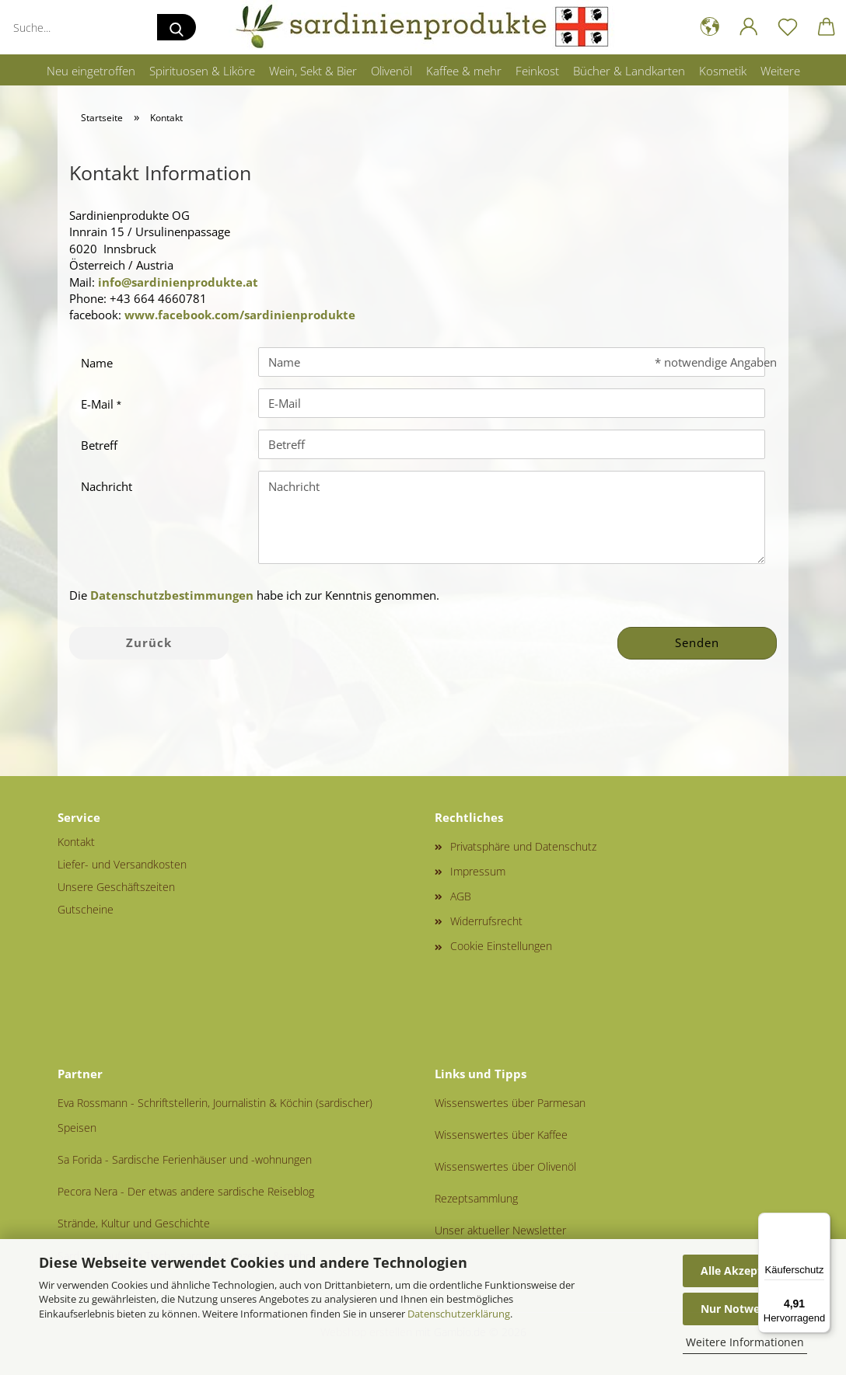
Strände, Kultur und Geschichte (134, 1223)
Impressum (477, 871)
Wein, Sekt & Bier (313, 70)
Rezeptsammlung (476, 1198)
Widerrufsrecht (486, 921)
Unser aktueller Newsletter (500, 1230)
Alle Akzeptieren (745, 1270)
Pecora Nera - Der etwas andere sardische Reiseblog (186, 1191)
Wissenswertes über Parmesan (510, 1102)
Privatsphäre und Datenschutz (523, 846)
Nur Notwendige (745, 1308)
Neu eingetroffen (91, 70)
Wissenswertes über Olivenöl (505, 1166)
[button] (709, 27)
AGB (460, 896)
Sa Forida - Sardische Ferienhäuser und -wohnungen (185, 1159)
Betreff (99, 445)
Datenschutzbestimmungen (171, 595)
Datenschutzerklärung (458, 1314)
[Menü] (821, 1222)
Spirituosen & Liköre (202, 70)
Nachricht (106, 486)
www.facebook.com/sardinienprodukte (239, 314)
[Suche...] (176, 27)
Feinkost (537, 70)
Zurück (149, 642)
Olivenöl (391, 70)
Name (97, 363)
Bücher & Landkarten (629, 70)
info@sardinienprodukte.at (178, 282)
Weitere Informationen (745, 1342)
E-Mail (99, 404)
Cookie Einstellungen (501, 945)
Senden (697, 642)
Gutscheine (86, 909)
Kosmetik (722, 70)
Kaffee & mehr (464, 70)
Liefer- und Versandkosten (122, 864)
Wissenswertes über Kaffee (501, 1134)
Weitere (780, 70)
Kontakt (76, 841)
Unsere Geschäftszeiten (116, 886)
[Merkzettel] (787, 27)
